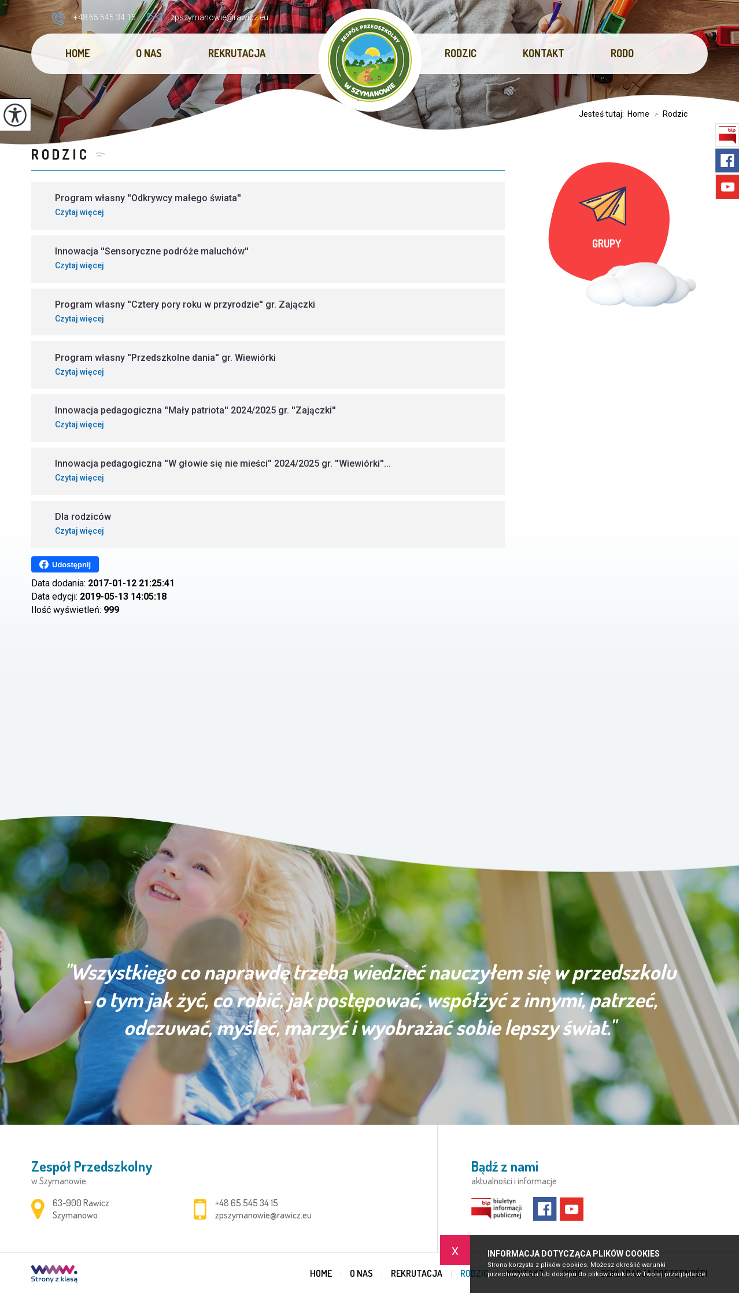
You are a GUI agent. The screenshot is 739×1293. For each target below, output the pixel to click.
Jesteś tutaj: (603, 114)
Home (77, 53)
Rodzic (460, 53)
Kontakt (543, 53)
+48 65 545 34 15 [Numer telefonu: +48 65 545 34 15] (246, 1203)
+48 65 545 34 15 (93, 18)
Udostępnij (65, 564)
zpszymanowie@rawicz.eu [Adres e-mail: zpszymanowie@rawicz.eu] (263, 1215)
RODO (622, 53)
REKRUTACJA (236, 53)
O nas (149, 53)
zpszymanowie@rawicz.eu (207, 17)
